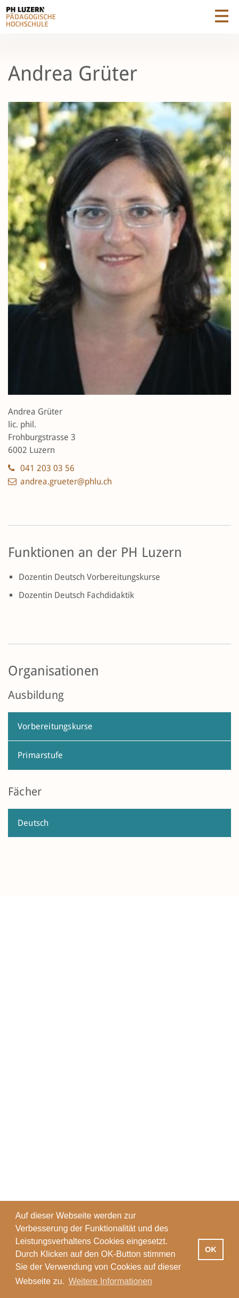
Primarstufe (40, 755)
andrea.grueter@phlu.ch (66, 481)
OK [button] (211, 1249)
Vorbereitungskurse (55, 726)
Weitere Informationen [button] (110, 1281)
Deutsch (33, 823)
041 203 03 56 (47, 468)
